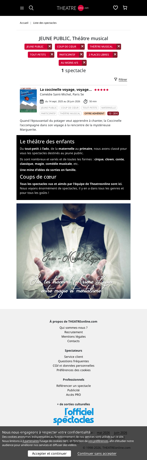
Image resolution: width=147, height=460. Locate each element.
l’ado (45, 149)
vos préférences (98, 441)
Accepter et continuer (49, 453)
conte (120, 159)
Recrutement (73, 332)
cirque (98, 159)
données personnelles (78, 366)
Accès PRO (73, 395)
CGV (56, 366)
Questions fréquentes (73, 361)
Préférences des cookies (74, 370)
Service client (73, 357)
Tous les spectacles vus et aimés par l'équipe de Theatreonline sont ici (70, 184)
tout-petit (32, 149)
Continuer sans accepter (97, 453)
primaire (86, 149)
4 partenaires (30, 441)
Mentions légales (73, 336)
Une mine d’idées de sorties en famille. (48, 170)
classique (26, 164)
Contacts (73, 341)
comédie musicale (59, 164)
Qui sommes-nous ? (73, 328)
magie (39, 164)
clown (109, 159)
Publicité (73, 390)
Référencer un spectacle (73, 386)
